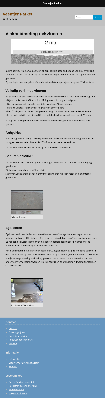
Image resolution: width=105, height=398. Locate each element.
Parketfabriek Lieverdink (21, 382)
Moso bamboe (16, 389)
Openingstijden (17, 332)
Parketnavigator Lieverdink (23, 385)
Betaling (13, 343)
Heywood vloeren (18, 393)
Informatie (14, 359)
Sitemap (13, 366)
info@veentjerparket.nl (21, 339)
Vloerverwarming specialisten (24, 362)
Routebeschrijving (18, 336)
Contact (13, 328)
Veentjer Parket (17, 14)
